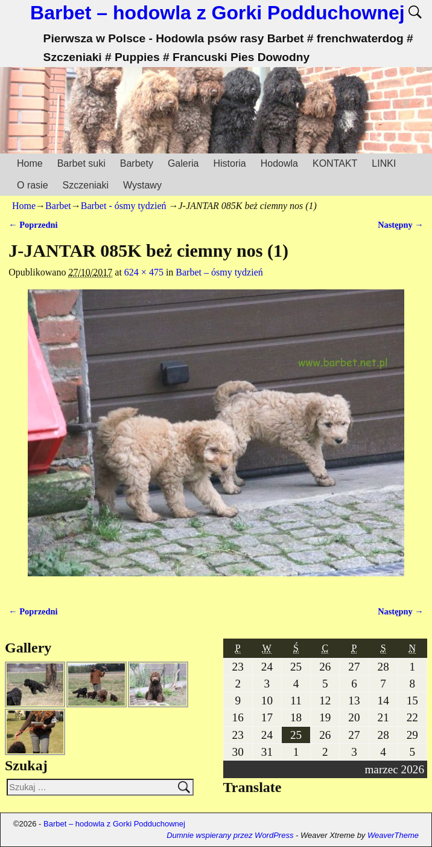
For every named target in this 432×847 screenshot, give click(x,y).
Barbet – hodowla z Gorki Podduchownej (217, 13)
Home (30, 163)
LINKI (384, 163)
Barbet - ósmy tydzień (124, 206)
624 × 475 (144, 272)
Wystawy (142, 185)
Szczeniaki (86, 185)
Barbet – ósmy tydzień (219, 272)
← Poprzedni (32, 225)
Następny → (401, 225)
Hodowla (279, 163)
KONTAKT (335, 163)
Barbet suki (81, 163)
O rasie (32, 185)
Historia (229, 163)
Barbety (136, 163)
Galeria (183, 163)
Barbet (58, 206)
